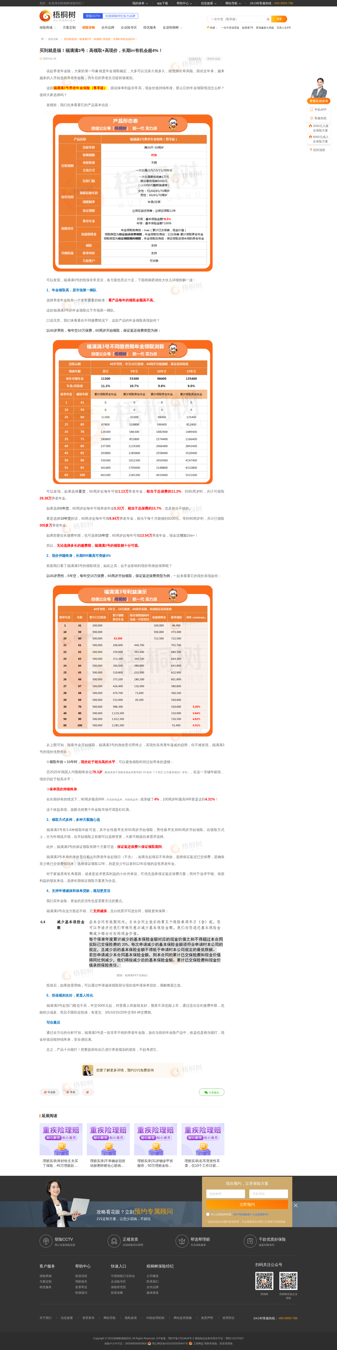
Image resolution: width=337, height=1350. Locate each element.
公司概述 (153, 1276)
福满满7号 (248, 27)
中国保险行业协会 (123, 1276)
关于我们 (46, 1317)
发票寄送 (81, 1287)
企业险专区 (129, 27)
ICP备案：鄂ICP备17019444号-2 (175, 1338)
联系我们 (153, 1281)
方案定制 (69, 27)
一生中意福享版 (230, 27)
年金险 (49, 1092)
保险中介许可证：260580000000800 (125, 1343)
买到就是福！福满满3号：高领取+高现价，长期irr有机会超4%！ (100, 39)
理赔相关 (81, 1281)
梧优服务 (149, 27)
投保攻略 (117, 1292)
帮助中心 (185, 3)
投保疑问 (81, 1292)
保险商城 (48, 27)
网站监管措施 (183, 1317)
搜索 (279, 18)
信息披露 (209, 3)
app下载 (162, 3)
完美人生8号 (284, 27)
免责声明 (207, 1317)
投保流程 (81, 1276)
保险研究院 (118, 1287)
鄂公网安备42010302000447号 (168, 1343)
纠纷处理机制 (155, 1317)
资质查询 (88, 1317)
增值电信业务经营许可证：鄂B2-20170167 (219, 1338)
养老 (70, 1092)
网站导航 (110, 1317)
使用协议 (228, 1317)
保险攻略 (88, 27)
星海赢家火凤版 (265, 27)
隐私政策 (131, 1317)
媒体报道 (153, 1292)
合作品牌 (107, 27)
